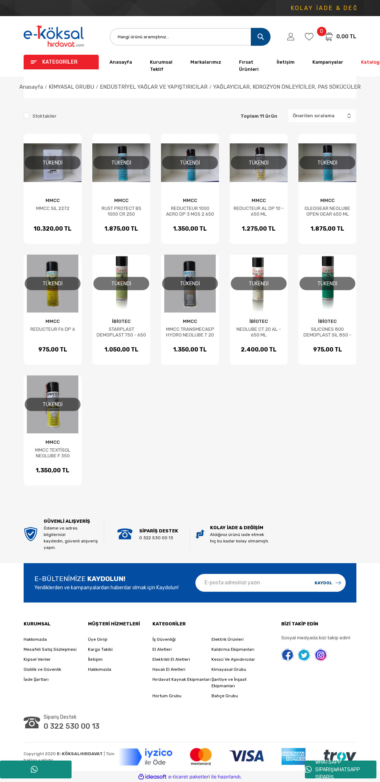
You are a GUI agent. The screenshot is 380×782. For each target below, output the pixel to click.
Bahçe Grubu (224, 695)
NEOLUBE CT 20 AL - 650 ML (259, 332)
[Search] (190, 37)
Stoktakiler (45, 116)
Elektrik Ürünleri (227, 639)
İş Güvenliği (164, 639)
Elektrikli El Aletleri (171, 659)
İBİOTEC (121, 321)
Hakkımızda (35, 639)
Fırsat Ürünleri (249, 65)
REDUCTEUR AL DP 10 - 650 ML (259, 211)
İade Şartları (36, 679)
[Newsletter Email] (270, 583)
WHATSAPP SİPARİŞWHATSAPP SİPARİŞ (332, 769)
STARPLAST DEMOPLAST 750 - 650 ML (121, 332)
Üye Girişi (97, 639)
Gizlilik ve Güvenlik (42, 669)
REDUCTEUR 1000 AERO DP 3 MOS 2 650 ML (190, 211)
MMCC (52, 200)
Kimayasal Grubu (228, 669)
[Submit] (328, 583)
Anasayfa (120, 62)
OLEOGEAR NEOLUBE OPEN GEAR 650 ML (327, 211)
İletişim (285, 62)
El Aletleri (162, 649)
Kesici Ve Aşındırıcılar (233, 659)
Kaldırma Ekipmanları (232, 649)
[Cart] (340, 36)
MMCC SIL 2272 (52, 208)
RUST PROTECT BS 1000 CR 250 (121, 211)
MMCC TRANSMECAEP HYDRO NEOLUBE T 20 (190, 332)
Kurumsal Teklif (161, 65)
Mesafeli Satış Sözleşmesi (50, 649)
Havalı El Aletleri (168, 669)
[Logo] (54, 36)
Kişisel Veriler (37, 659)
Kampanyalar (327, 62)
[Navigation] (61, 62)
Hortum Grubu (166, 695)
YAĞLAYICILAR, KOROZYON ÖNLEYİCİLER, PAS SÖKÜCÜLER (287, 87)
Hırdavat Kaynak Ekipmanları (181, 679)
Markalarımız (205, 62)
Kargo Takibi (100, 649)
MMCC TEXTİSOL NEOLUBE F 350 (52, 452)
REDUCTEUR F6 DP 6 (52, 329)
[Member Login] (290, 37)
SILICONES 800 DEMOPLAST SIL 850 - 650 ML (327, 332)
